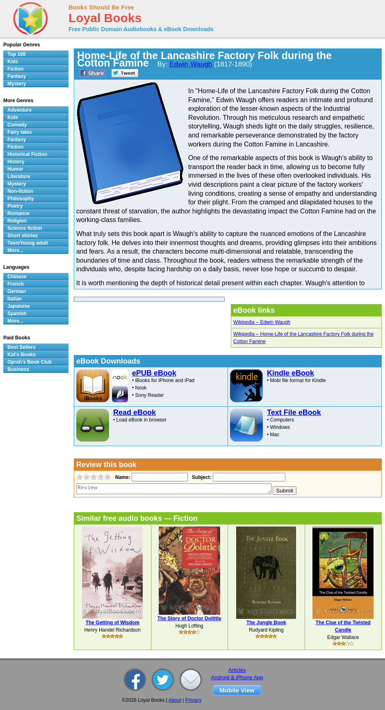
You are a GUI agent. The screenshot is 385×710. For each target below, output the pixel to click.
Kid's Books (21, 354)
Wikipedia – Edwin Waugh (261, 322)
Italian (14, 299)
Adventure (19, 110)
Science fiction (24, 228)
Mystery (16, 84)
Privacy (193, 700)
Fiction (15, 69)
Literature (18, 176)
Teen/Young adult (27, 243)
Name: (122, 477)
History (15, 162)
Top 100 (16, 54)
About (175, 700)
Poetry (15, 206)
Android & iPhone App (237, 677)
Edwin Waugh (190, 64)
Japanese (18, 306)
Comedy (17, 125)
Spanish (17, 313)
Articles (237, 670)
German (16, 291)
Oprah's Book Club (29, 362)
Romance (18, 213)
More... (15, 250)
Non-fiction (20, 191)
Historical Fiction (27, 154)
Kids (12, 61)
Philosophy (20, 199)
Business (18, 369)
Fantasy (16, 76)
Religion (17, 221)
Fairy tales (19, 132)
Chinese (17, 276)
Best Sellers (21, 347)
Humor (15, 169)
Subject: (200, 477)
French (15, 284)
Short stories (22, 235)
